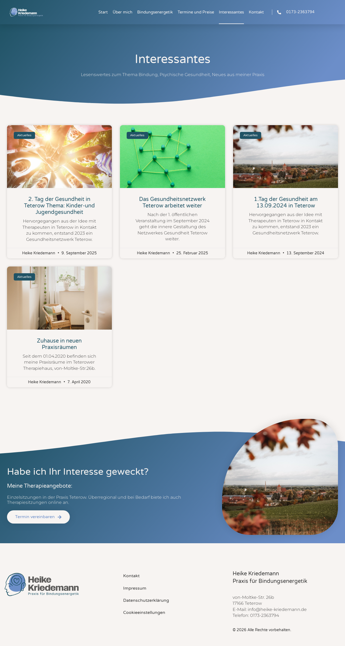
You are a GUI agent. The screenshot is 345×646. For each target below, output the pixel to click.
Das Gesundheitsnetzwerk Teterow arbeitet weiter (172, 202)
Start (103, 12)
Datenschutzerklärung (146, 600)
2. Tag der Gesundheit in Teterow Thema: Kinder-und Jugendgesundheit (59, 206)
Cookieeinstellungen (144, 612)
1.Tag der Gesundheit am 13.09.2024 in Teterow (286, 202)
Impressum (134, 588)
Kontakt (256, 12)
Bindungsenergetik (155, 12)
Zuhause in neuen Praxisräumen (59, 344)
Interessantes (231, 12)
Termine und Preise (196, 12)
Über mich (122, 12)
